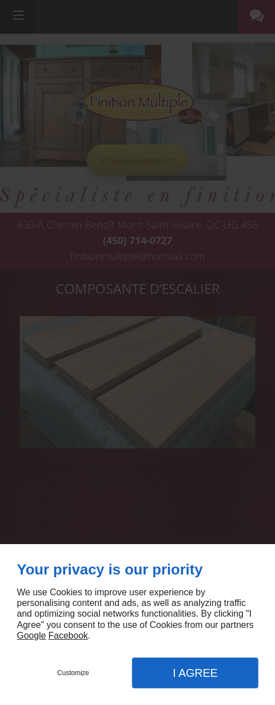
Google (31, 635)
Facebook (68, 635)
